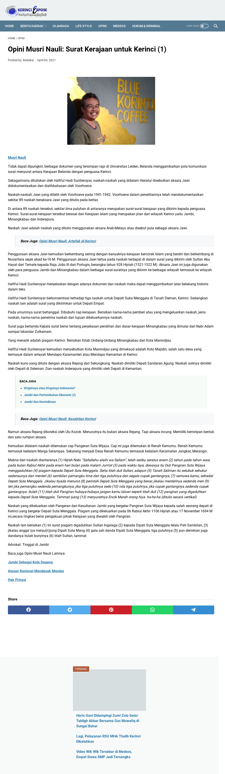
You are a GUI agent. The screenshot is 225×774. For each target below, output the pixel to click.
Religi (172, 397)
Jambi (173, 315)
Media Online (178, 345)
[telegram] (133, 711)
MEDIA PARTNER (132, 758)
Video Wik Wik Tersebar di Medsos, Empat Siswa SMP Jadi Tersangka (188, 122)
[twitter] (50, 711)
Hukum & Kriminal (149, 18)
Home (12, 18)
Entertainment (178, 277)
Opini (105, 18)
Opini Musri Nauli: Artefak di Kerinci (67, 269)
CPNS (172, 262)
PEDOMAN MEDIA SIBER (85, 758)
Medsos (122, 18)
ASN (171, 225)
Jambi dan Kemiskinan (40, 466)
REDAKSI (57, 758)
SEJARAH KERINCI (161, 758)
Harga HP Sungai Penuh (186, 292)
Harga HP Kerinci (181, 285)
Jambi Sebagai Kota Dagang (30, 664)
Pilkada (173, 382)
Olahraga (64, 18)
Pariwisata (176, 374)
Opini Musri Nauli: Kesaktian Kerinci (67, 483)
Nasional (174, 359)
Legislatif (175, 337)
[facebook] (22, 711)
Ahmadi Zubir (178, 232)
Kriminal (174, 330)
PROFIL (111, 758)
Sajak (172, 404)
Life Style (86, 18)
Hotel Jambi (177, 300)
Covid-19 (174, 270)
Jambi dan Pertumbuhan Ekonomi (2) (50, 459)
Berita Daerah (34, 18)
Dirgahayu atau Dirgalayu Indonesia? (49, 453)
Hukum (173, 307)
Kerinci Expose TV (182, 322)
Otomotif (174, 367)
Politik (172, 389)
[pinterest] (78, 711)
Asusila (173, 247)
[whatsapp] (106, 711)
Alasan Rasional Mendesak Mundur (36, 672)
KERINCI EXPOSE (119, 767)
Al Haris (174, 240)
